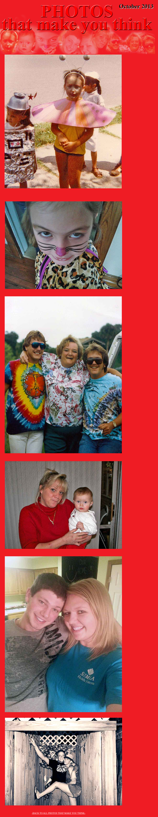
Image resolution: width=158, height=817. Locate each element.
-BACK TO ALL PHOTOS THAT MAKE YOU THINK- (58, 813)
